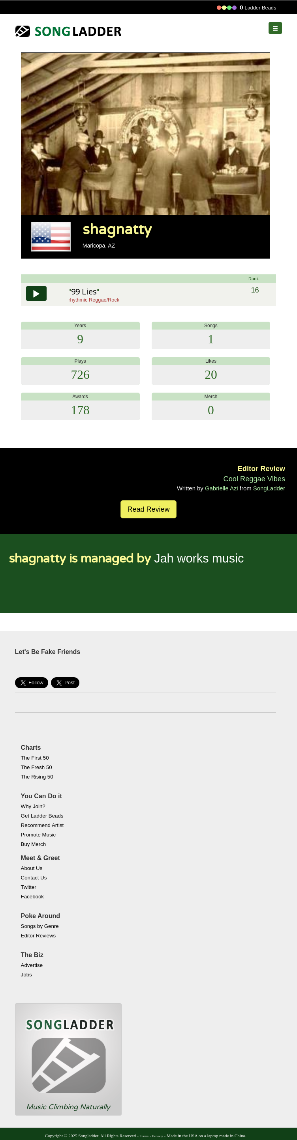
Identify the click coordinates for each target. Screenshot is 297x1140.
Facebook (32, 897)
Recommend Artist (42, 825)
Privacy (157, 1136)
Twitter (28, 887)
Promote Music (38, 835)
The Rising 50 (37, 777)
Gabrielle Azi (221, 488)
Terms (144, 1136)
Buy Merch (33, 844)
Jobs (26, 975)
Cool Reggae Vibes (254, 479)
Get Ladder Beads (42, 816)
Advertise (32, 965)
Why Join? (33, 806)
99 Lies (84, 291)
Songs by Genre (40, 926)
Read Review (148, 509)
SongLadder (269, 488)
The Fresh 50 (36, 767)
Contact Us (34, 878)
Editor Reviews (38, 936)
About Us (32, 868)
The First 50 (35, 758)
